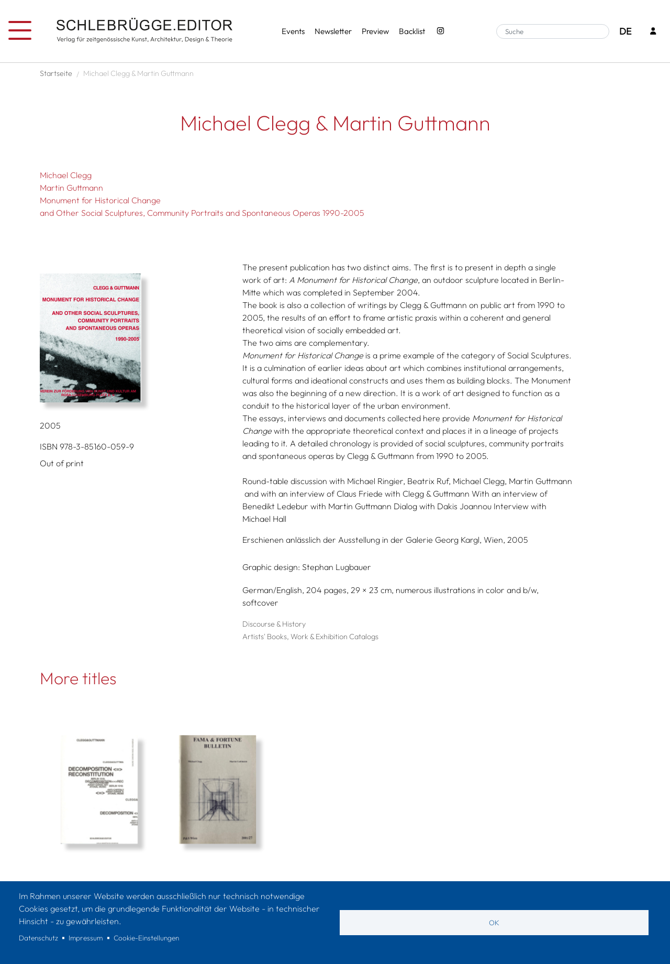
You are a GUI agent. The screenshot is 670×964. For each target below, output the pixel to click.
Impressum (86, 938)
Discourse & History (274, 624)
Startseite (56, 73)
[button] (137, 337)
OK (494, 922)
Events (293, 31)
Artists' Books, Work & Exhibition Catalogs (310, 636)
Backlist (412, 31)
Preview (375, 31)
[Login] (653, 31)
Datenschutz (38, 938)
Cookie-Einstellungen (146, 938)
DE (625, 31)
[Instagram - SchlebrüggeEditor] (440, 31)
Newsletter (333, 31)
